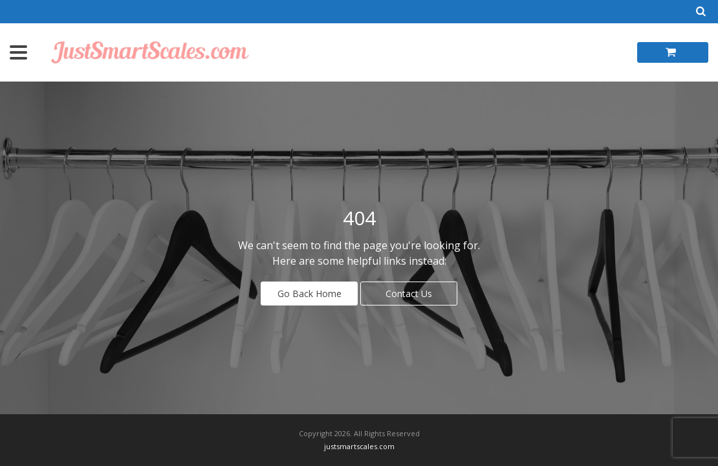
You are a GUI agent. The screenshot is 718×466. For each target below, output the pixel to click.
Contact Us (409, 293)
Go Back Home (309, 293)
